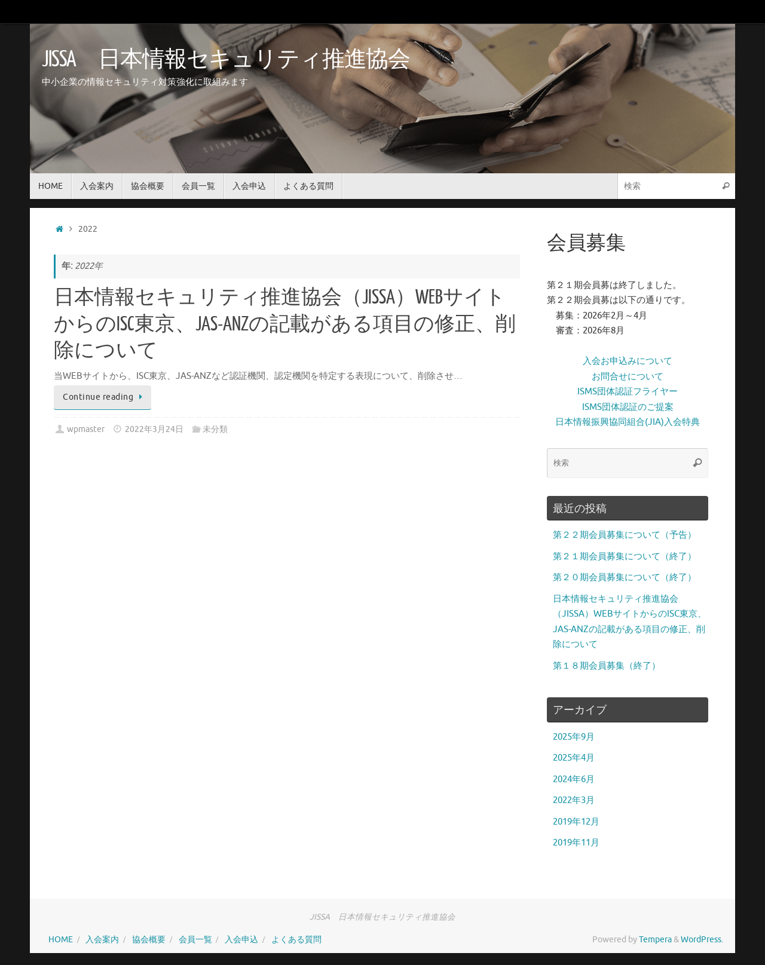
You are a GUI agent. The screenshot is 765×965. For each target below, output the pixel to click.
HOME (60, 940)
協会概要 (149, 940)
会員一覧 (195, 940)
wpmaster (86, 429)
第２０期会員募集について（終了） (624, 577)
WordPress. (702, 940)
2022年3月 (574, 800)
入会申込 (241, 940)
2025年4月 (574, 758)
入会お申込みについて (627, 361)
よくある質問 (296, 940)
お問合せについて (627, 376)
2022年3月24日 (154, 429)
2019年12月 (576, 822)
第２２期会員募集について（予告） (624, 535)
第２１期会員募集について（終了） (624, 556)
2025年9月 (574, 737)
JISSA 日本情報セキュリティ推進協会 (226, 60)
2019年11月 (576, 842)
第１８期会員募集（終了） (606, 666)
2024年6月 (574, 779)
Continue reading (104, 397)
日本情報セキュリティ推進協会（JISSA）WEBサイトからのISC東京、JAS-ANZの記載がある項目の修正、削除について (285, 324)
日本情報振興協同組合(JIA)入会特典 (627, 422)
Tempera (655, 940)
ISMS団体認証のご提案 (628, 407)
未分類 (215, 429)
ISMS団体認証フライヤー (627, 391)
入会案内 (102, 940)
